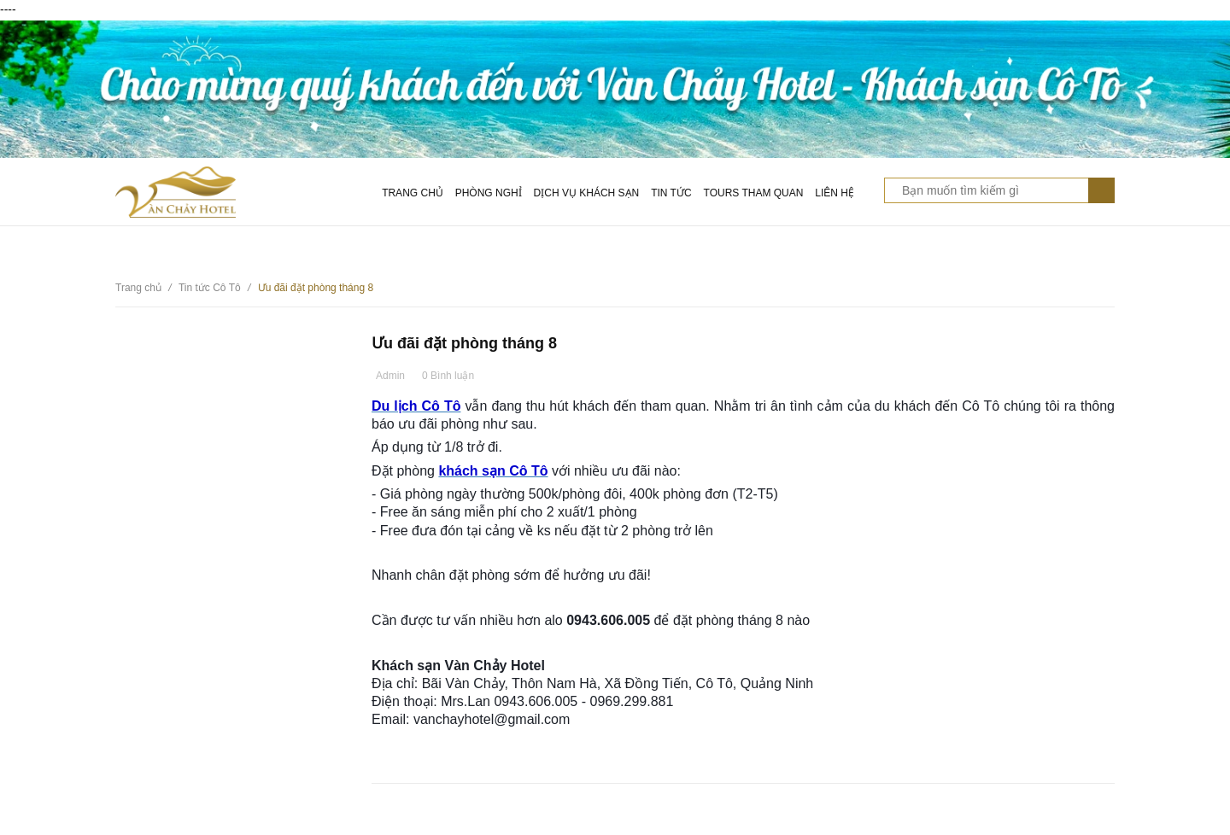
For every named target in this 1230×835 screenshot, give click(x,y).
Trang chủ (412, 193)
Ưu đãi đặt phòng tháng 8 (464, 343)
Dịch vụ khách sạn (587, 193)
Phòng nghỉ (488, 193)
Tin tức (671, 193)
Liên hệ (834, 193)
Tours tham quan (754, 193)
